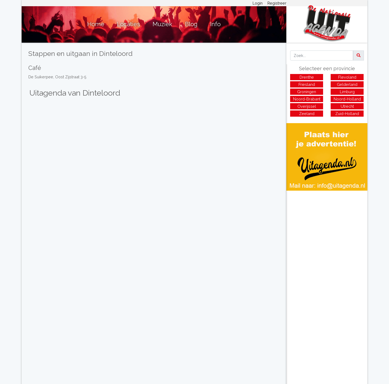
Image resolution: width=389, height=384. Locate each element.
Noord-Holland (347, 99)
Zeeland (306, 113)
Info (215, 24)
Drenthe (307, 77)
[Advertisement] (326, 228)
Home (95, 24)
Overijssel (306, 106)
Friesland (307, 84)
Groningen (306, 91)
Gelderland (347, 84)
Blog (191, 24)
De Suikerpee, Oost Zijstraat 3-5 (57, 77)
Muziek (162, 24)
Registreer (276, 3)
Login (258, 3)
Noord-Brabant (306, 99)
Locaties (128, 24)
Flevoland (347, 77)
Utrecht (347, 106)
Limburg (347, 91)
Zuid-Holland (347, 113)
